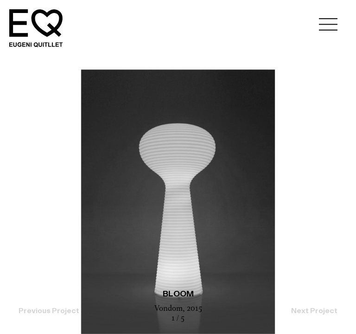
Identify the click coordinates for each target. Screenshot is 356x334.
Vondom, (170, 309)
